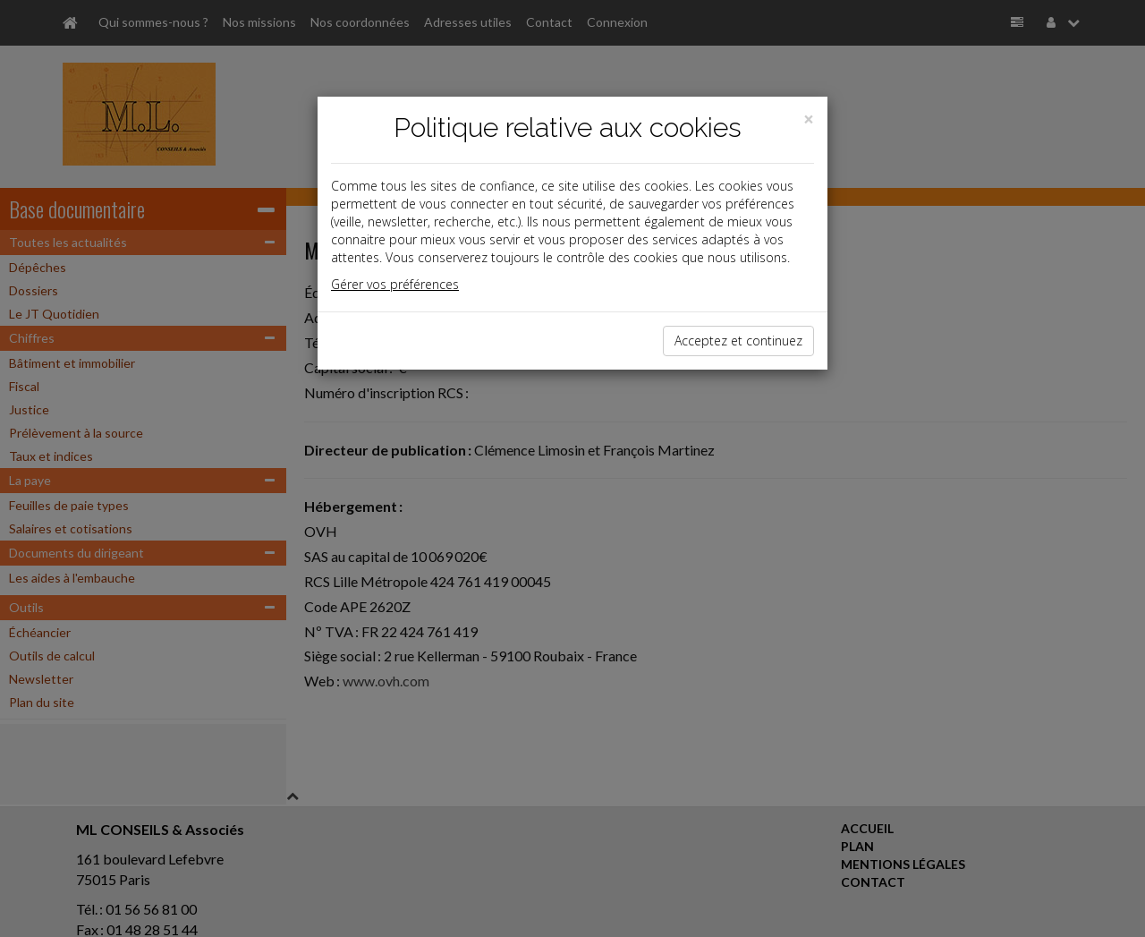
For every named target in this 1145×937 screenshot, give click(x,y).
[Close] (808, 119)
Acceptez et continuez (738, 340)
